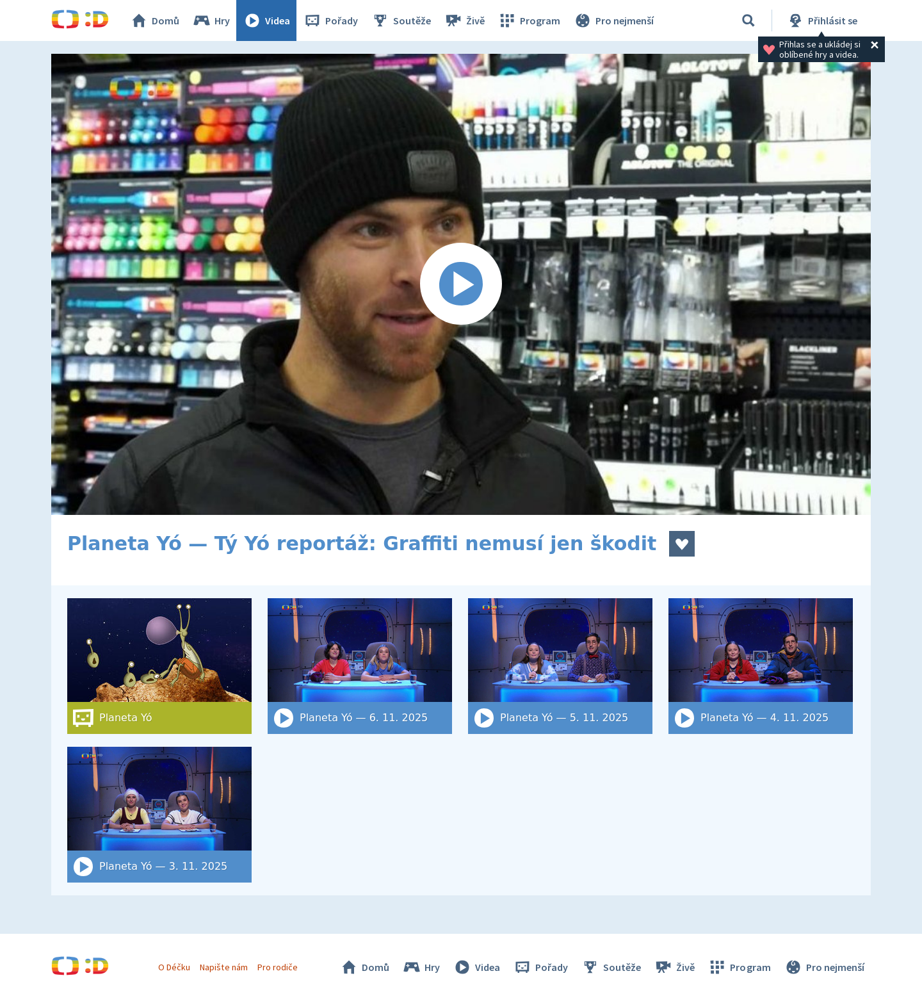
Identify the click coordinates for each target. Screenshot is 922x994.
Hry (211, 20)
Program (528, 20)
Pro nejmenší (613, 20)
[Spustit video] (461, 284)
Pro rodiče (277, 967)
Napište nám (223, 967)
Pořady (330, 20)
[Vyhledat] (748, 20)
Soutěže (401, 20)
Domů (154, 20)
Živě (464, 20)
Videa (266, 20)
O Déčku (174, 967)
